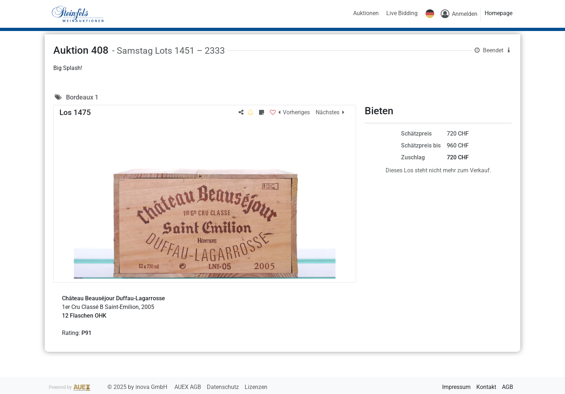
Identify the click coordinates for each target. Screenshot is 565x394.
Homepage (498, 13)
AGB (507, 387)
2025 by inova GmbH (109, 387)
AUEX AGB (188, 387)
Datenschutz (223, 387)
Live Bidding (402, 13)
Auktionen (366, 13)
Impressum (456, 387)
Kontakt (486, 387)
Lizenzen (256, 387)
